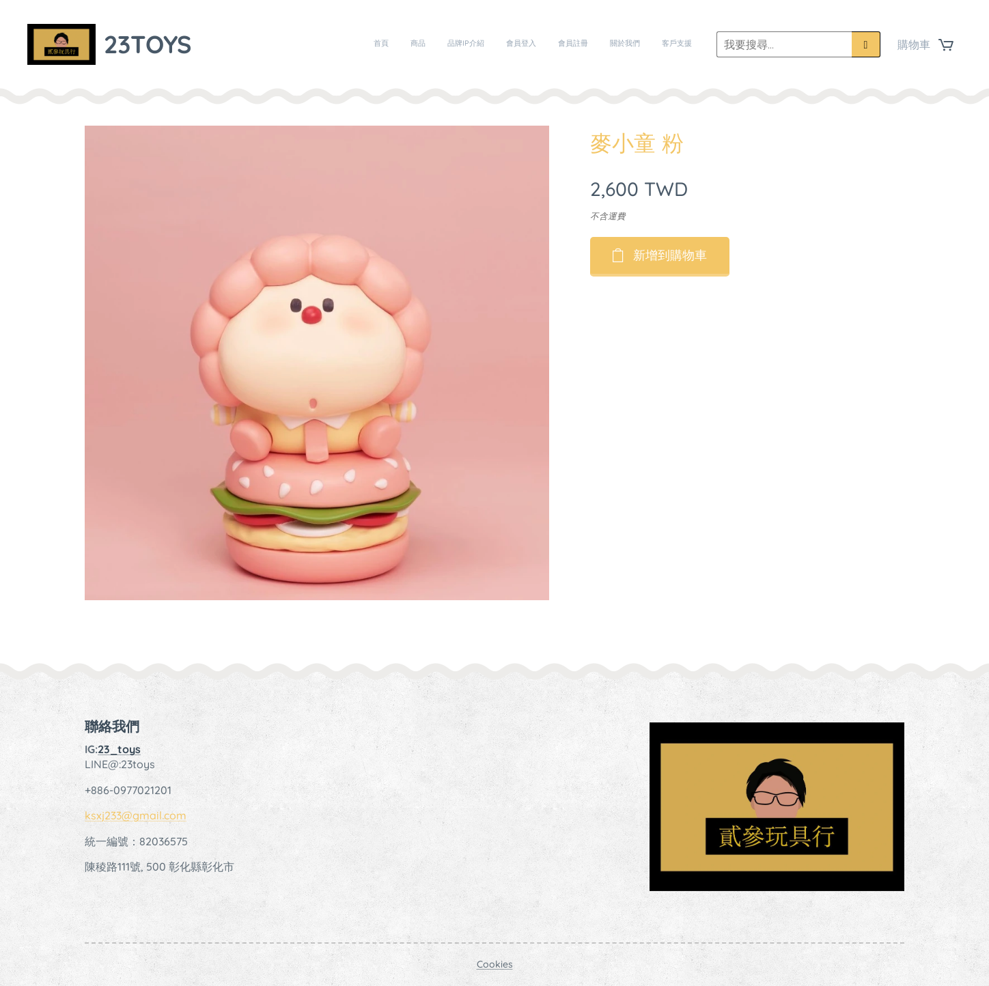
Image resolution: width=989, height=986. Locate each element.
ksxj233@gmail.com (135, 815)
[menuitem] (564, 44)
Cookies (495, 964)
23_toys (119, 749)
